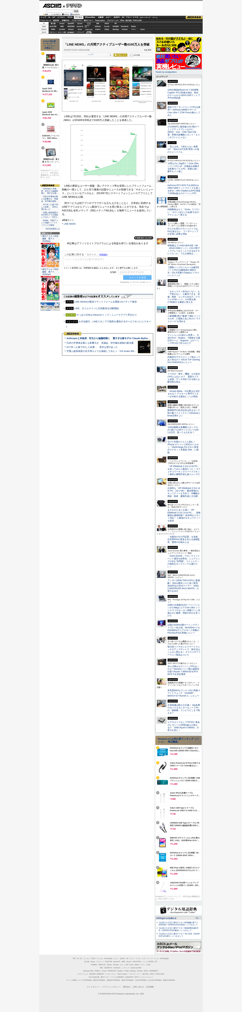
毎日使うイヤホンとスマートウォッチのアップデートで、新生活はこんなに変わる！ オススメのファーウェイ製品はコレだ (183, 650)
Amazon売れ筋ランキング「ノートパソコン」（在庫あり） (49, 44)
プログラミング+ (113, 20)
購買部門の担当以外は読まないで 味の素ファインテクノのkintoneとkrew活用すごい (184, 413)
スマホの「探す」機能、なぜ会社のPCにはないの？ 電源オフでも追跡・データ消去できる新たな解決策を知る (183, 378)
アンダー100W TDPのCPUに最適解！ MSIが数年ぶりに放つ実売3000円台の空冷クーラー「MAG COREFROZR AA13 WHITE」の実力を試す (183, 585)
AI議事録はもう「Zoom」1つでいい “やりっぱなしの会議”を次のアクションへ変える (183, 212)
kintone (71, 29)
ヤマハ (133, 29)
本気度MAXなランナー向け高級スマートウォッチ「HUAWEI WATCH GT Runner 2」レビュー (183, 693)
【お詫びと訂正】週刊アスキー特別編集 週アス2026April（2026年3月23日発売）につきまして (178, 923)
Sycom (79, 23)
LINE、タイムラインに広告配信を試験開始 (96, 308)
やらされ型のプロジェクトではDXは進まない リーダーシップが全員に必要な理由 (183, 231)
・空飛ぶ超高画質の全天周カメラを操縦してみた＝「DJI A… (50, 215)
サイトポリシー (93, 987)
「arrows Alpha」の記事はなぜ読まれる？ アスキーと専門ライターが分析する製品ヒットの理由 (183, 394)
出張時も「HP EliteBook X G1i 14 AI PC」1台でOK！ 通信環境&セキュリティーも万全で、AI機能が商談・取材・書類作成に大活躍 (183, 492)
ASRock (98, 26)
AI (49, 17)
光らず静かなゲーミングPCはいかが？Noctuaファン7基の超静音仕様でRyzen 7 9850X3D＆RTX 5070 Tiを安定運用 (183, 670)
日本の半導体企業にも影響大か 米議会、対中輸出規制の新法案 (100, 343)
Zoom (142, 29)
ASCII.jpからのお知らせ (166, 918)
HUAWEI (116, 26)
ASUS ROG (70, 26)
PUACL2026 (137, 20)
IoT (53, 17)
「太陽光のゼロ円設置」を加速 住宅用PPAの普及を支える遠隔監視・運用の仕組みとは (183, 539)
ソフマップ (80, 32)
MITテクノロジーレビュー (144, 977)
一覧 (109, 55)
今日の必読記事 (93, 977)
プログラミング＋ (135, 974)
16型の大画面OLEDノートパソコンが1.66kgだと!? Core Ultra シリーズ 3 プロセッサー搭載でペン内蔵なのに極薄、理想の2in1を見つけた (183, 610)
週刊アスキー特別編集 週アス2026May (50, 238)
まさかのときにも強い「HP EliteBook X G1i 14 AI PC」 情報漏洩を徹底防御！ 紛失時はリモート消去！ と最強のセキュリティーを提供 (183, 515)
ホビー (108, 17)
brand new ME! (136, 968)
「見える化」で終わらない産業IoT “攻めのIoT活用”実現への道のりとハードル (183, 149)
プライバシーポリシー (111, 987)
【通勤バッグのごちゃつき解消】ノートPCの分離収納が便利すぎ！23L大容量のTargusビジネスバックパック (183, 271)
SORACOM (112, 971)
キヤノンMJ (62, 32)
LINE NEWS (70, 224)
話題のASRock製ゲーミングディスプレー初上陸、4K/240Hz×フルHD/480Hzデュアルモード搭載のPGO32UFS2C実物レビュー (183, 629)
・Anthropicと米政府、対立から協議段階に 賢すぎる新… (49, 191)
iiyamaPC (71, 23)
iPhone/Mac (90, 17)
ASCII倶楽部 (194, 17)
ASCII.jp (52, 6)
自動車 (101, 17)
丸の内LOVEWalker (155, 980)
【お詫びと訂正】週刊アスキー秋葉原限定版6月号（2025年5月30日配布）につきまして (178, 929)
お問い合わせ (138, 987)
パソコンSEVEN (89, 23)
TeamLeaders (100, 20)
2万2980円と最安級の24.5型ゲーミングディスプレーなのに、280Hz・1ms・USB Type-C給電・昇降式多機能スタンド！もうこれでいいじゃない (183, 132)
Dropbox (97, 29)
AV (123, 17)
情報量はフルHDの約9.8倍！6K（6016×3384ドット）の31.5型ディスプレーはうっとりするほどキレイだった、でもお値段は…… (183, 249)
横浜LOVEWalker (99, 980)
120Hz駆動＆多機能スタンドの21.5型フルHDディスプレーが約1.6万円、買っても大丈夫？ (183, 430)
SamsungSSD (87, 26)
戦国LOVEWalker (169, 980)
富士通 (53, 23)
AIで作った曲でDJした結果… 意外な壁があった (92, 347)
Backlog (116, 29)
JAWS (53, 29)
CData (106, 29)
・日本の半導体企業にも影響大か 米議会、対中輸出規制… (49, 198)
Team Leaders (122, 974)
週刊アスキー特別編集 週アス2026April (50, 271)
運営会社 (126, 987)
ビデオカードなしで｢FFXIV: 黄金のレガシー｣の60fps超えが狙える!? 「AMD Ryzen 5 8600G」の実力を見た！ (183, 726)
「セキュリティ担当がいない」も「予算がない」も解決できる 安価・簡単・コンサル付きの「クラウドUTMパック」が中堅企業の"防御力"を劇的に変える (183, 296)
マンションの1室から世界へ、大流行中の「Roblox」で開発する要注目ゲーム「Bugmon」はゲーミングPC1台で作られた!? (183, 339)
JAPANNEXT (71, 32)
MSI (97, 23)
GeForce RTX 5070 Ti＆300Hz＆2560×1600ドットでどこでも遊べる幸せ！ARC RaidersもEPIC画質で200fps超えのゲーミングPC (183, 189)
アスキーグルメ (77, 20)
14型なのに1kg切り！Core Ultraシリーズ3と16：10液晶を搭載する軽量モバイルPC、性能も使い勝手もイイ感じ (183, 167)
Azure (80, 29)
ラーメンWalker (71, 980)
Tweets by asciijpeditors (166, 72)
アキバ (128, 17)
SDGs (122, 20)
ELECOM (53, 26)
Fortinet (124, 29)
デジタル (72, 5)
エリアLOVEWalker (85, 980)
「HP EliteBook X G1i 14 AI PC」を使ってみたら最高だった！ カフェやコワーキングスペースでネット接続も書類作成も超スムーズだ (183, 470)
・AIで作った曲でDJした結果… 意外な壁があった (49, 206)
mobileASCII (129, 977)
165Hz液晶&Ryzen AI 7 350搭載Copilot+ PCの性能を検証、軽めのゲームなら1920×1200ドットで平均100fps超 (183, 94)
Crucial (106, 26)
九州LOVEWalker (141, 980)
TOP (74, 958)
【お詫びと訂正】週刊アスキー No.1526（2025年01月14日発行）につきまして (179, 935)
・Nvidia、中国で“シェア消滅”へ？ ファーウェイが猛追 (49, 222)
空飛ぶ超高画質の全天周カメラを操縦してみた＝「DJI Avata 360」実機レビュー (108, 351)
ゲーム (155, 17)
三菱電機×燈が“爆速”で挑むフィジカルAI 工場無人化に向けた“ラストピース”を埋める (183, 319)
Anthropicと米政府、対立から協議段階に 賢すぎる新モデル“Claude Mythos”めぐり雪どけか (116, 338)
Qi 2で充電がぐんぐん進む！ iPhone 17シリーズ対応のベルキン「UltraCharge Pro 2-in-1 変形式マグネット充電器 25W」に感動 (183, 447)
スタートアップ (145, 17)
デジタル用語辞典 (117, 977)
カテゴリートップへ (143, 237)
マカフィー (53, 32)
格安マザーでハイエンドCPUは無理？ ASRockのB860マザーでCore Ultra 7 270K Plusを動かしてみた (183, 111)
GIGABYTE (80, 26)
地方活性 (128, 20)
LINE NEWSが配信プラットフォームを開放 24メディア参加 (105, 301)
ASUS (107, 23)
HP (116, 23)
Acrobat (62, 29)
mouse (61, 23)
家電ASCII (65, 20)
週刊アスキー (88, 20)
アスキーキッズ (45, 20)
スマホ (135, 17)
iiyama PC (116, 961)
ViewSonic (125, 26)
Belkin (133, 26)
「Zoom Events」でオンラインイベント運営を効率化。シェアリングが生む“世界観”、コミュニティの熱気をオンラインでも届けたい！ (183, 561)
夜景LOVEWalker (128, 980)
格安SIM (56, 20)
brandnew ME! (89, 32)
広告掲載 (150, 987)
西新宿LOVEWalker (113, 980)
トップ (43, 17)
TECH (69, 17)
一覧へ (197, 918)
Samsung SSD (88, 971)
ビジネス (61, 17)
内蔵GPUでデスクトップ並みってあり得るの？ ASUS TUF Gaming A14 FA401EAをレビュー (183, 360)
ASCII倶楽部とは (53, 229)
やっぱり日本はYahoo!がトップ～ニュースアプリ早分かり (106, 314)
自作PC (117, 17)
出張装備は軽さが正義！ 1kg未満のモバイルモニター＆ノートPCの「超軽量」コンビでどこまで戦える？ (183, 709)
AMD (62, 26)
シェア (90, 54)
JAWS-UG (101, 965)
